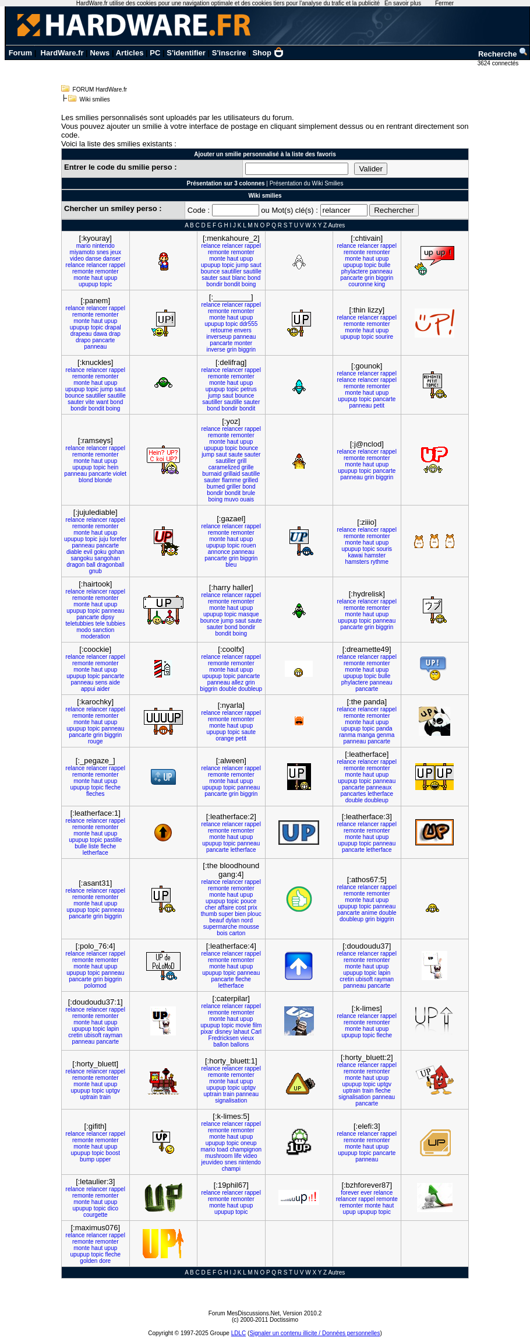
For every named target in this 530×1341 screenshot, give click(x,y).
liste (94, 846)
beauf (216, 920)
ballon (221, 1044)
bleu (230, 564)
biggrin (384, 278)
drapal (113, 327)
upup (110, 278)
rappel (117, 265)
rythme (379, 562)
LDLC (238, 1333)
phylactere (354, 271)
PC (155, 52)
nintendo (103, 246)
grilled (250, 480)
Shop (268, 52)
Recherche (503, 54)
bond (254, 278)
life (238, 1156)
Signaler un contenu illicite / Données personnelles (314, 1333)
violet (119, 474)
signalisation (231, 1100)
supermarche (220, 927)
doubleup (250, 689)
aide (114, 682)
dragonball (111, 564)
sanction (103, 630)
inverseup (218, 337)
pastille (113, 840)
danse (93, 258)
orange (224, 738)
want (102, 402)
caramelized (224, 467)
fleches (95, 794)
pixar (206, 1031)
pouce (248, 901)
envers (243, 330)
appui (88, 689)
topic (106, 284)
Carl (256, 1031)
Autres (336, 225)
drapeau (81, 334)
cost (240, 907)
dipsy (107, 617)
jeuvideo (212, 1162)
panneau (381, 271)
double (227, 689)
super (225, 914)
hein (112, 467)
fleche (113, 787)
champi (231, 1169)
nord (247, 920)
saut (256, 265)
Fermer (444, 3)
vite (90, 402)
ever (366, 1192)
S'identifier (186, 52)
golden (88, 1261)
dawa (100, 334)
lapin (384, 973)
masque (248, 614)
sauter (210, 278)
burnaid (211, 474)
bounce (210, 271)
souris (384, 549)
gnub (95, 571)
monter (243, 343)
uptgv (113, 1090)
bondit (232, 284)
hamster (375, 555)
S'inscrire (229, 52)
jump (242, 265)
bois (222, 933)
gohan (116, 552)
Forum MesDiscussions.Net (244, 1313)
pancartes (353, 794)
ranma (347, 735)
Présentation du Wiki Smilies (307, 183)
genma (386, 735)
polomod (95, 985)
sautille (252, 271)
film (257, 1025)
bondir (214, 284)
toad (222, 1149)
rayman (384, 979)
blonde (103, 480)
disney (223, 1031)
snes (103, 252)
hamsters (357, 562)
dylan (232, 920)
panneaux (379, 787)
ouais (247, 499)
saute (235, 454)
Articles (130, 52)
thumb (209, 914)
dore (105, 1261)
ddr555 (248, 324)
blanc (239, 278)
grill (242, 461)
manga (366, 735)
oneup (249, 1143)
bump (87, 1159)
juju (103, 539)
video (77, 258)
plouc (255, 914)
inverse (215, 349)
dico (113, 1208)
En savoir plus (402, 3)
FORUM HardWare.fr (100, 89)
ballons (240, 1044)
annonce (219, 552)
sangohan (107, 558)
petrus (249, 389)
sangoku (81, 558)
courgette (95, 1215)
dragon (75, 564)
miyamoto (82, 252)
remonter (106, 271)
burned (216, 486)
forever (350, 1192)
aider (103, 689)
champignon (246, 1149)
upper (103, 1159)
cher (210, 907)
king (379, 284)
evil (87, 552)
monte (81, 278)
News (99, 52)
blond (86, 480)
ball (91, 564)
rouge (95, 741)
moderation (95, 636)
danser (112, 258)
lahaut (241, 1031)
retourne (221, 330)
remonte (83, 271)
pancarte (351, 278)
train (105, 1097)
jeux (116, 252)
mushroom (218, 1156)
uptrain (89, 1097)
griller (234, 486)
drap (115, 334)
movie (243, 1025)
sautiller (231, 271)
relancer (96, 265)
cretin (347, 979)
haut (97, 278)
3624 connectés (499, 63)
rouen (248, 545)
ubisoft (364, 979)
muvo (231, 499)
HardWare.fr (62, 52)
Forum (20, 52)
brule (248, 493)
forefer (118, 539)
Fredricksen (224, 1038)
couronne (360, 284)
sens (101, 682)
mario (83, 246)
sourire (384, 337)
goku (100, 552)
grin (369, 278)
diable (74, 552)
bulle (384, 265)
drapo (83, 340)
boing (249, 284)
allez (238, 682)
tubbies (116, 623)
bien (240, 914)
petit (378, 405)
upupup (88, 284)
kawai (355, 555)
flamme (231, 480)
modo (83, 630)
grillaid (231, 474)
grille (248, 467)
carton (237, 933)
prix (252, 907)
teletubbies (80, 623)
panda (384, 728)
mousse (249, 927)
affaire (226, 907)
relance (75, 265)
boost (113, 1153)
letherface (380, 794)
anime (369, 913)
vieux (247, 1038)
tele (100, 623)
